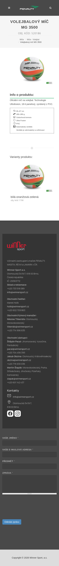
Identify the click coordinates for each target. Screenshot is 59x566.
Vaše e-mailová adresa (17, 449)
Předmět (8, 461)
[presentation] (15, 508)
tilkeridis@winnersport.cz (20, 326)
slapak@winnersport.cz (19, 378)
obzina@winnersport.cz (19, 360)
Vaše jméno (10, 438)
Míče (22, 39)
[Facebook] (10, 416)
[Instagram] (17, 416)
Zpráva (7, 473)
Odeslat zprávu (11, 522)
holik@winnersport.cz (18, 306)
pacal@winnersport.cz (18, 348)
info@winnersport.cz (17, 292)
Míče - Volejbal (33, 39)
